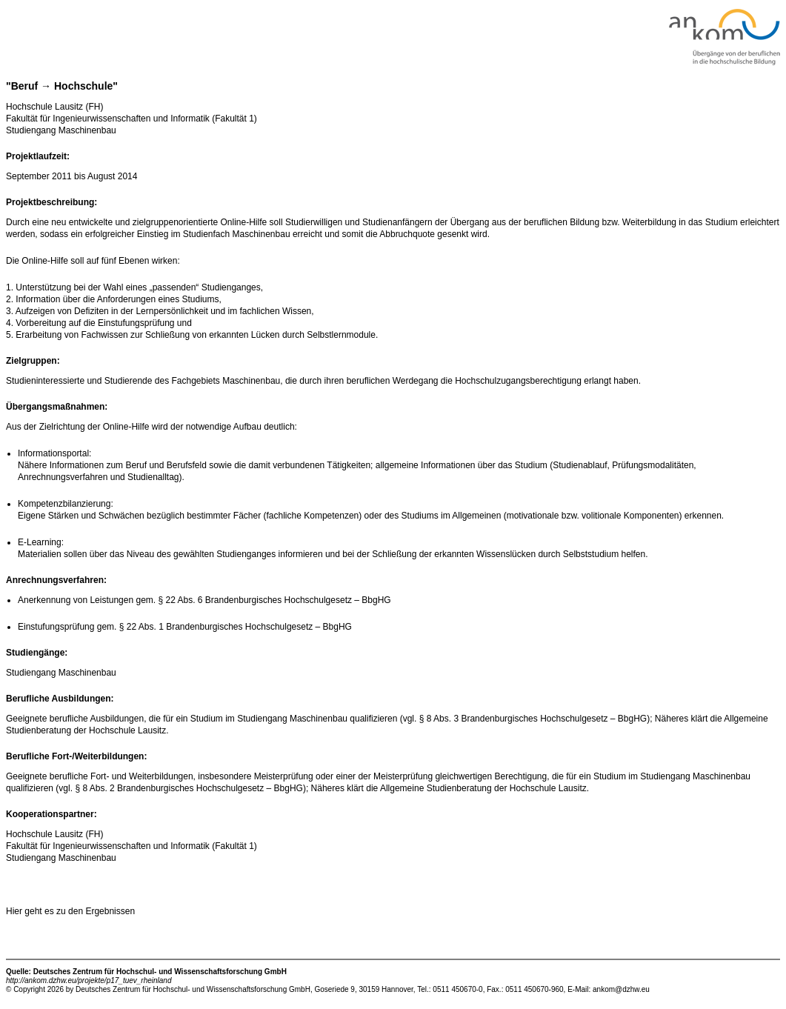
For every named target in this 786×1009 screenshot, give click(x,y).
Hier (15, 911)
